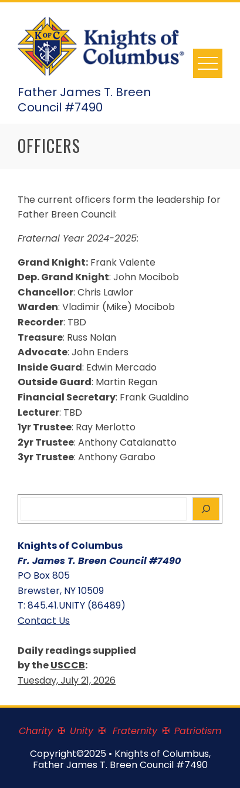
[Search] (205, 509)
